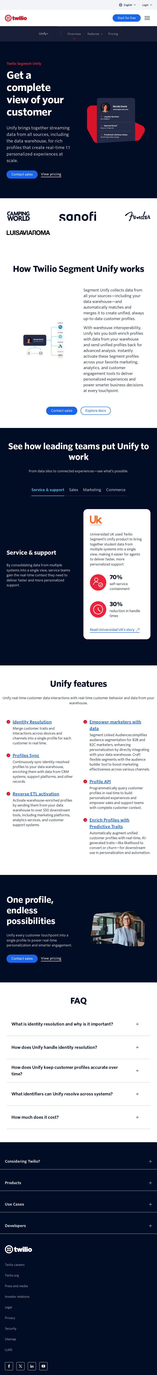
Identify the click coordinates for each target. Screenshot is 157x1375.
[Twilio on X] (20, 1366)
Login (147, 5)
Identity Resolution (32, 722)
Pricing (113, 34)
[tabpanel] (78, 574)
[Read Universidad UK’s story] (114, 630)
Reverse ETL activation (36, 794)
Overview (74, 34)
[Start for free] (127, 18)
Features (93, 34)
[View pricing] (51, 174)
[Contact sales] (22, 174)
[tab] (47, 491)
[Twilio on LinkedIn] (32, 1366)
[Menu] (147, 18)
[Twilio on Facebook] (9, 1366)
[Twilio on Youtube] (43, 1366)
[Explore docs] (96, 411)
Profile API (100, 781)
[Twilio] (16, 18)
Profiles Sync (26, 755)
